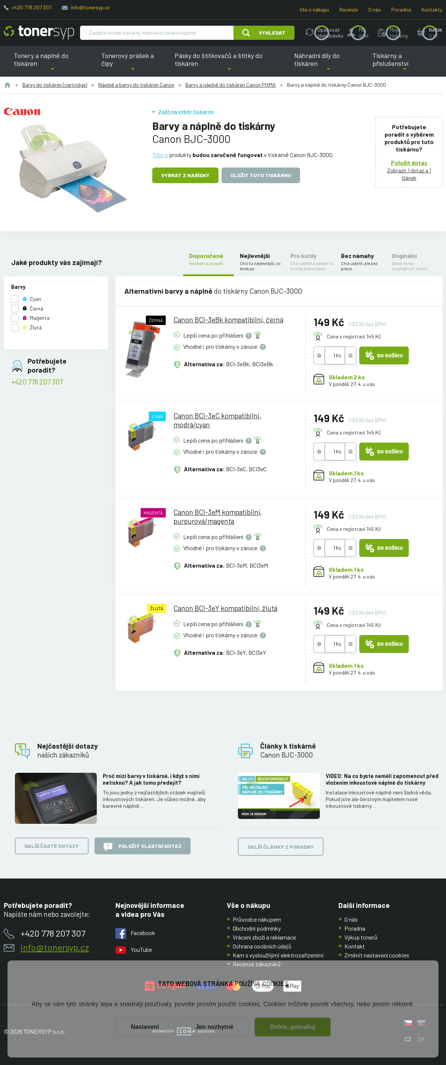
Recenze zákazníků (257, 963)
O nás (374, 9)
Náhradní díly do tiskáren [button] (328, 64)
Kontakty (431, 9)
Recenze (349, 9)
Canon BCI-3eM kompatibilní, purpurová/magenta (217, 516)
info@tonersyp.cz (90, 7)
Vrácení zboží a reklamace (264, 937)
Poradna (401, 9)
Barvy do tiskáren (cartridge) (54, 85)
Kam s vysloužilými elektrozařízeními (278, 955)
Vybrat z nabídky (185, 175)
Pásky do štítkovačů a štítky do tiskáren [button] (224, 64)
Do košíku (384, 355)
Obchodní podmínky (257, 928)
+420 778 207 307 (31, 7)
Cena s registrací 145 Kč (354, 336)
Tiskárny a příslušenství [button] (404, 64)
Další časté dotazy (52, 846)
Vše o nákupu (314, 9)
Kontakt (354, 946)
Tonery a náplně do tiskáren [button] (52, 64)
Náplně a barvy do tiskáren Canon (136, 85)
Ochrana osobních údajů (262, 946)
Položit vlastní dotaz (142, 846)
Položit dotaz (409, 162)
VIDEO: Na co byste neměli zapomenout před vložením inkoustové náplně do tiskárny (382, 779)
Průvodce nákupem (257, 919)
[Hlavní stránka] (39, 33)
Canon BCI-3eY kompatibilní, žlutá (225, 608)
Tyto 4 (160, 154)
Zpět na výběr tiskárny (186, 111)
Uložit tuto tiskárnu (260, 175)
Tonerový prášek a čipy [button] (132, 64)
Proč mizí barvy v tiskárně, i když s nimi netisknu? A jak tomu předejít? (151, 779)
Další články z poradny (281, 847)
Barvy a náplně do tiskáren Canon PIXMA (230, 85)
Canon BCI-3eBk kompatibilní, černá (228, 319)
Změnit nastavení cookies (376, 955)
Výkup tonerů (360, 937)
